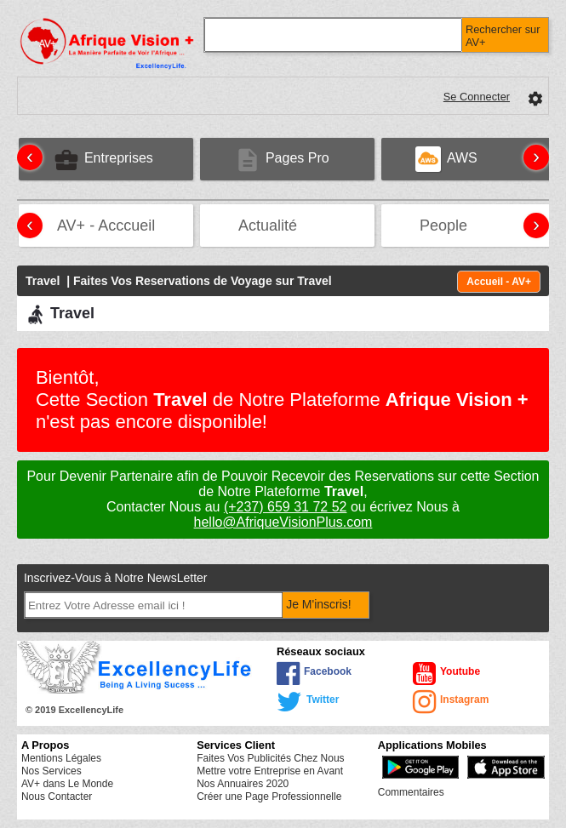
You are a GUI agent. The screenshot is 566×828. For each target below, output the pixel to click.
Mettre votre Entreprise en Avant (270, 771)
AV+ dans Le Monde (67, 784)
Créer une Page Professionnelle (269, 796)
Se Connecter (476, 96)
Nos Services (51, 771)
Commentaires (411, 792)
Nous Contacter (56, 796)
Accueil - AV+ (498, 282)
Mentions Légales (61, 758)
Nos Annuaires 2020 (243, 784)
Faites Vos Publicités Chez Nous (270, 758)
